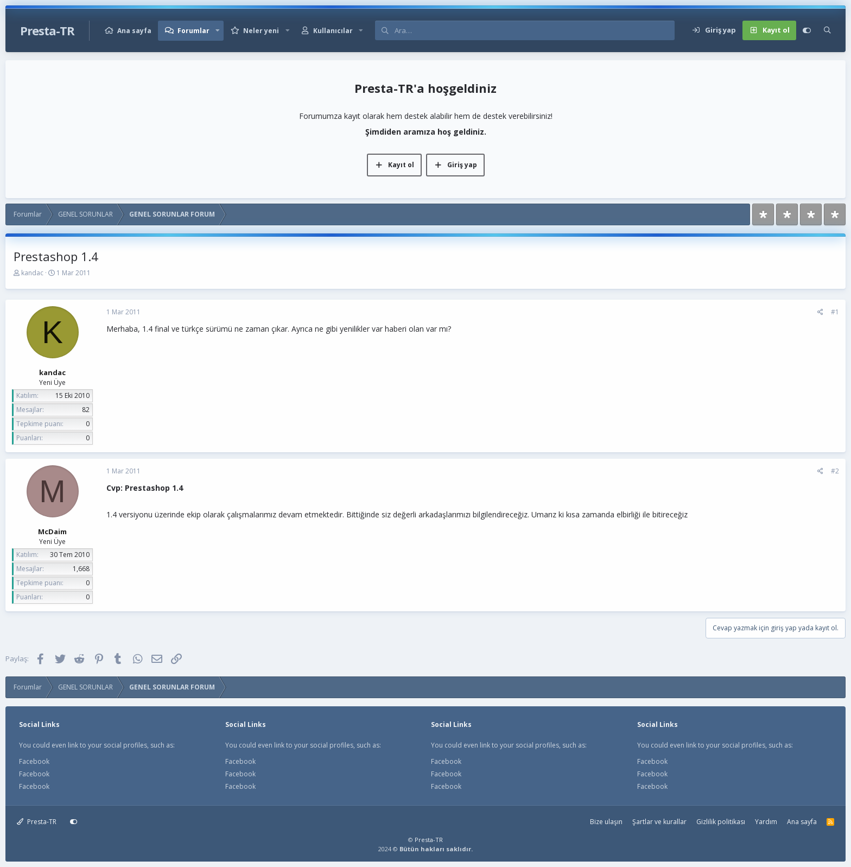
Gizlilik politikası (720, 821)
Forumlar (193, 30)
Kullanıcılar (333, 30)
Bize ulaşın (606, 821)
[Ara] (534, 30)
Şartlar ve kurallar (659, 821)
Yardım (766, 821)
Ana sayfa (134, 30)
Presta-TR (36, 821)
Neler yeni (261, 30)
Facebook (34, 761)
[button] (218, 31)
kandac (32, 272)
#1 (835, 312)
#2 (835, 471)
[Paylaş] (820, 312)
